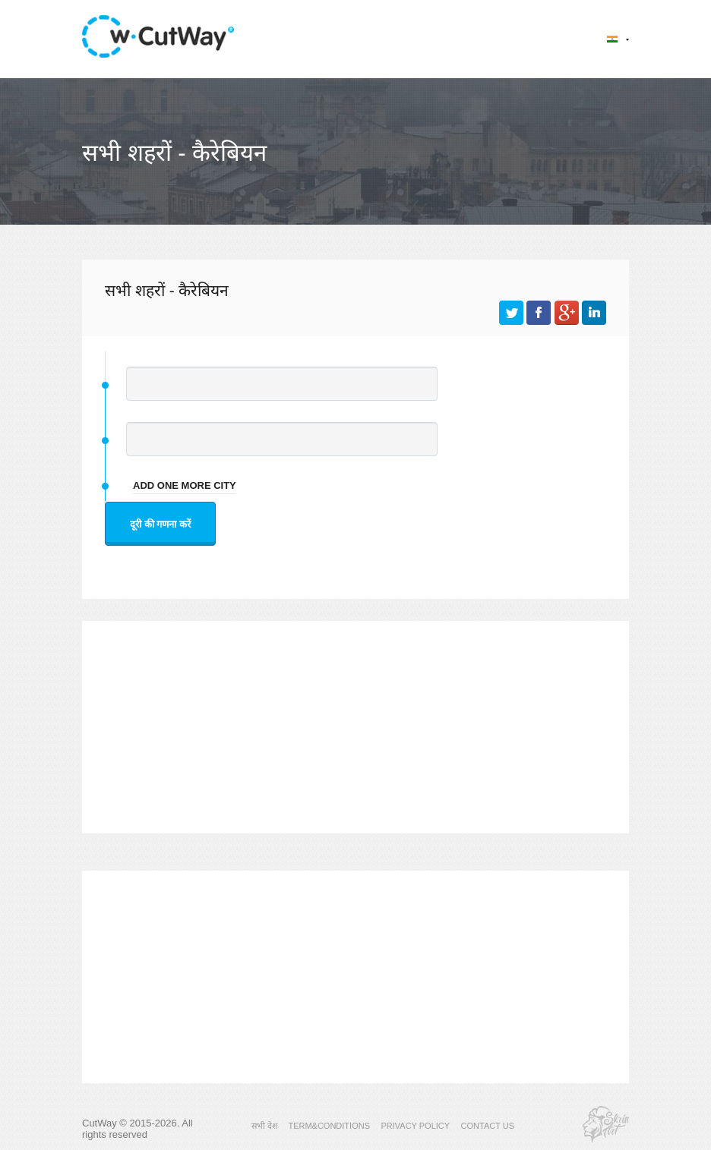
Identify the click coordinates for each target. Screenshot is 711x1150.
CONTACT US (488, 1125)
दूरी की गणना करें (160, 524)
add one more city (184, 485)
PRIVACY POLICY (415, 1125)
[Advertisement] (355, 727)
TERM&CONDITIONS (329, 1125)
